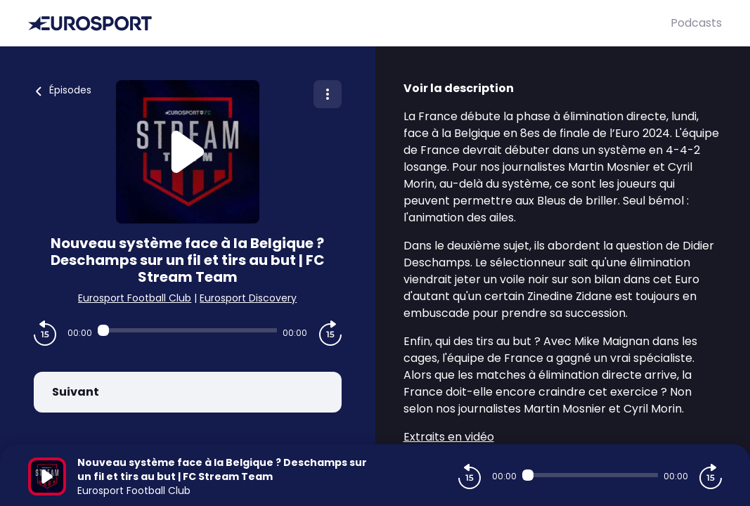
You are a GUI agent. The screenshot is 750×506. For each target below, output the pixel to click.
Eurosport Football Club (134, 298)
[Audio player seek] (187, 330)
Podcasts (696, 23)
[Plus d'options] (327, 94)
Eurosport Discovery (248, 298)
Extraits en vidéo (448, 437)
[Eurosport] (349, 23)
